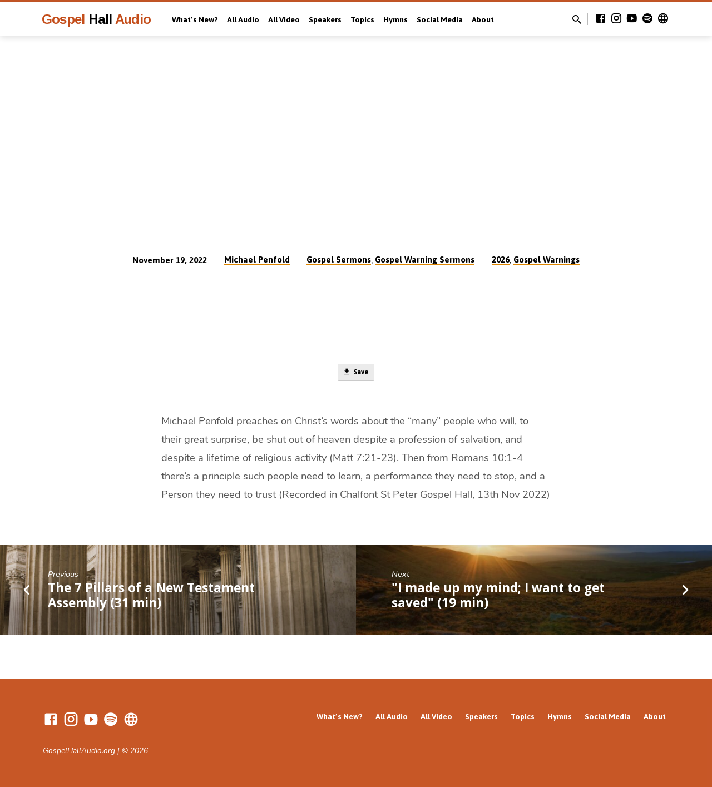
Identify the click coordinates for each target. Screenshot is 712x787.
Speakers (325, 19)
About (483, 19)
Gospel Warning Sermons (424, 259)
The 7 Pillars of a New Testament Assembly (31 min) (151, 597)
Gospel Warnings (546, 259)
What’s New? (195, 19)
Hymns (395, 19)
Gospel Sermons (338, 259)
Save (356, 373)
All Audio (243, 19)
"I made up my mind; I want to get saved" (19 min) (498, 597)
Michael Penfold (257, 259)
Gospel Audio (96, 19)
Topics (362, 19)
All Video (284, 19)
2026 (501, 259)
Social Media (440, 19)
